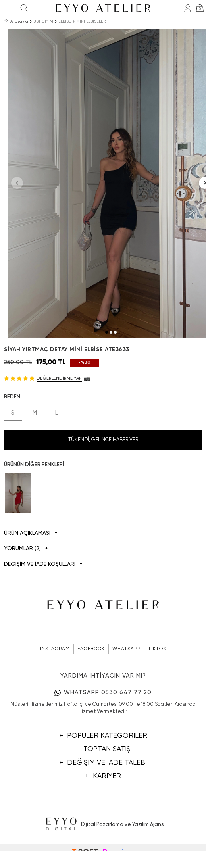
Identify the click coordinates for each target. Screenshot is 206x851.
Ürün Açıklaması (31, 533)
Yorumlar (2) (26, 549)
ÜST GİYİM (43, 21)
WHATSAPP (126, 649)
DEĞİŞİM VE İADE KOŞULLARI (43, 564)
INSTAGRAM (55, 649)
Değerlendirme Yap (59, 378)
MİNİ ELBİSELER (91, 21)
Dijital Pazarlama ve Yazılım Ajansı (103, 824)
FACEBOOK (91, 649)
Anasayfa (16, 22)
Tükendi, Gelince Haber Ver (103, 439)
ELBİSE (64, 21)
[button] (106, 332)
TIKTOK (157, 649)
